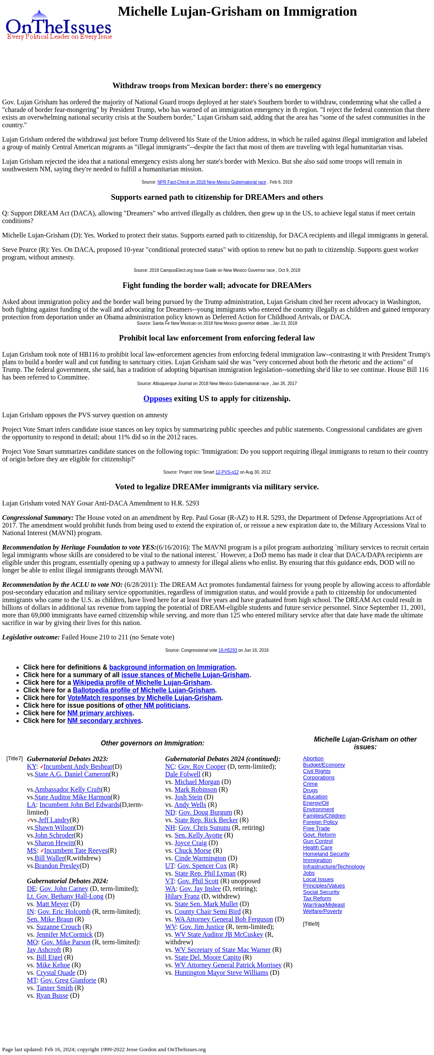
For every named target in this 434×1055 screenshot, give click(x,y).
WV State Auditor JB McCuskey (219, 934)
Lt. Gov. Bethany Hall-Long (65, 896)
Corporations (318, 777)
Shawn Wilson (54, 827)
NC (170, 766)
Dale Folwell (182, 774)
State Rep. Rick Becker (206, 819)
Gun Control (318, 841)
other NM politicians (157, 705)
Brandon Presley (57, 865)
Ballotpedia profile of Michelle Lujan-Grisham (144, 690)
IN (30, 911)
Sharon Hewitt (54, 842)
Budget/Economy (324, 765)
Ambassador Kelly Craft (68, 789)
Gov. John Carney (63, 888)
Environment (318, 809)
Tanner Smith (54, 987)
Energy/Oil (316, 803)
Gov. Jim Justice (202, 926)
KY (31, 766)
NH (170, 827)
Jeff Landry (54, 819)
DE (31, 888)
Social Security (321, 892)
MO (32, 942)
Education (315, 796)
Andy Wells (190, 804)
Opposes (157, 398)
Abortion (313, 758)
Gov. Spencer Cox (202, 865)
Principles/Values (324, 885)
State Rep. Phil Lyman (205, 873)
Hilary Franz (182, 896)
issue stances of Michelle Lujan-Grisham (185, 674)
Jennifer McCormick (64, 934)
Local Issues (318, 879)
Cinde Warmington (200, 858)
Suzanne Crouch (58, 926)
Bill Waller (49, 858)
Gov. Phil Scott (198, 881)
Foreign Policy (320, 822)
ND (170, 812)
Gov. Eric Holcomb (64, 911)
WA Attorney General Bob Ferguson (224, 919)
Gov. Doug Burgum (205, 812)
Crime (310, 784)
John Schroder (54, 835)
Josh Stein (188, 797)
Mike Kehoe (53, 964)
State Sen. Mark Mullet (206, 903)
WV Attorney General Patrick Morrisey (228, 964)
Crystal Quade (55, 972)
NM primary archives (99, 713)
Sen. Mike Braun (50, 919)
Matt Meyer (52, 903)
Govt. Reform (319, 835)
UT (169, 865)
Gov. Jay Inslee (200, 888)
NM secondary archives (104, 720)
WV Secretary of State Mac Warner (223, 949)
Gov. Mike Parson (66, 942)
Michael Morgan (197, 781)
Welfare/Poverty (322, 911)
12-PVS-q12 (227, 472)
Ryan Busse (52, 995)
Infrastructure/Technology (334, 866)
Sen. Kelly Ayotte (199, 835)
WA (170, 888)
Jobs (308, 873)
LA (31, 804)
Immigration (317, 860)
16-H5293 (228, 650)
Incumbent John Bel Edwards (79, 804)
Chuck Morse (193, 850)
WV (170, 926)
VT (169, 881)
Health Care (317, 847)
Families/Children (324, 815)
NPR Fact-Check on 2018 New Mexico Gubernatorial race (211, 182)
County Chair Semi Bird (208, 911)
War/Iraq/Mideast (324, 904)
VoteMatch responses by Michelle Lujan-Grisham (144, 697)
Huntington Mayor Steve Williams (221, 972)
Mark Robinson (196, 789)
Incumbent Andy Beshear (78, 766)
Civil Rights (317, 771)
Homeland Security (326, 854)
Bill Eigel (49, 957)
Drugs (310, 790)
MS (32, 850)
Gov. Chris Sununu (204, 827)
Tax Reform (317, 898)
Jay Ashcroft (44, 949)
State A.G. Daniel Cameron (72, 774)
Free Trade (316, 828)
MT (32, 980)
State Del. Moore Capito (208, 957)
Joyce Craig (191, 842)
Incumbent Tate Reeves (76, 850)
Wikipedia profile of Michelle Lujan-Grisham (141, 682)
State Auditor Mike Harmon (73, 797)
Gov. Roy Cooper (202, 766)
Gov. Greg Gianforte (68, 980)
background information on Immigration (172, 667)
